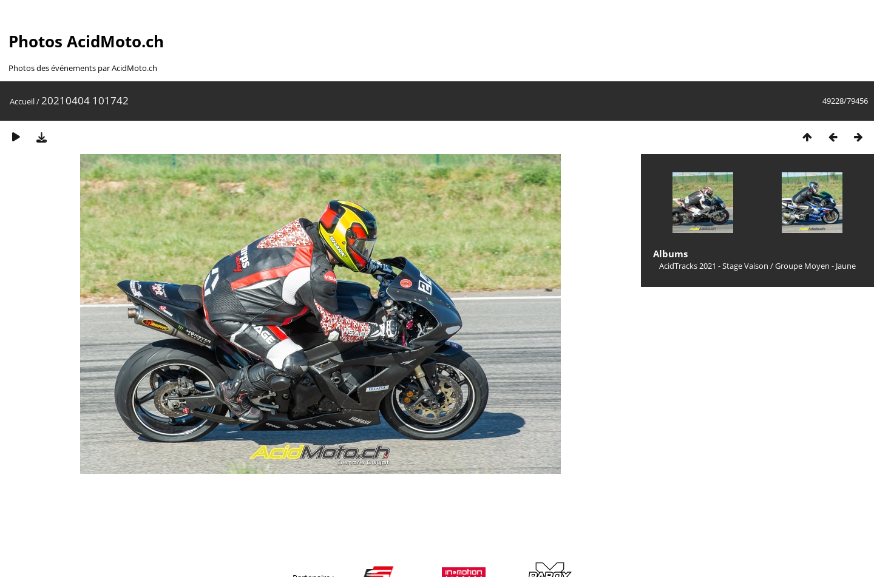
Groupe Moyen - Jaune (815, 265)
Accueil (22, 101)
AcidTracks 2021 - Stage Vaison (713, 265)
